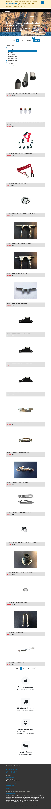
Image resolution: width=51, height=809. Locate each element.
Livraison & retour (10, 785)
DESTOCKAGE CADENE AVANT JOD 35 (16, 662)
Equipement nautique (13, 56)
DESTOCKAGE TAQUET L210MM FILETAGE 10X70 (19, 243)
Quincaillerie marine (12, 58)
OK (42, 2)
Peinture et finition (10, 768)
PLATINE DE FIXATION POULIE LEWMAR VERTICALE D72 (20, 572)
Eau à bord (10, 52)
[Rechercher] (33, 38)
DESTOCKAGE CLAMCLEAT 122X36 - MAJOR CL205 (19, 363)
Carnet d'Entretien (10, 772)
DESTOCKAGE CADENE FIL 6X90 (15, 632)
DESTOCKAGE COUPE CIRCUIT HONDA (16, 183)
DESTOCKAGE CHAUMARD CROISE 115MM (17, 482)
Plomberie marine (11, 65)
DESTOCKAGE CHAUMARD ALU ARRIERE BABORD (19, 512)
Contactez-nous (10, 777)
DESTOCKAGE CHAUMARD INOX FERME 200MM (18, 452)
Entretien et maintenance (12, 769)
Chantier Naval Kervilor (11, 771)
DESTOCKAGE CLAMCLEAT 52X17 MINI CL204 (18, 393)
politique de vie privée (11, 3)
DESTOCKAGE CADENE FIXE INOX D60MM (17, 602)
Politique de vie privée (11, 784)
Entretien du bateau (11, 64)
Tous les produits (10, 45)
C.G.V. (7, 788)
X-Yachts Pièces (11, 47)
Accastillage (11, 50)
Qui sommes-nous (10, 793)
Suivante (29, 40)
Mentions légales (10, 787)
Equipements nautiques (13, 60)
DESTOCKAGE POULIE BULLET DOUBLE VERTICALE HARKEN (21, 542)
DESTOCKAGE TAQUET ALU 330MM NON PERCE (18, 303)
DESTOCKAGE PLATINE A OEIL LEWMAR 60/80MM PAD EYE (21, 213)
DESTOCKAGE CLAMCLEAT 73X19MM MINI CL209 (19, 333)
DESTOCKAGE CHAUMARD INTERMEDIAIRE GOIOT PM (20, 423)
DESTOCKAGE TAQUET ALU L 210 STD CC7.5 (17, 273)
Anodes (9, 62)
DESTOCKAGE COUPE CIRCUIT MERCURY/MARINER (19, 153)
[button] (36, 40)
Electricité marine (12, 54)
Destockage (10, 49)
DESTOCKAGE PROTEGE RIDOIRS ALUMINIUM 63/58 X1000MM (22, 93)
